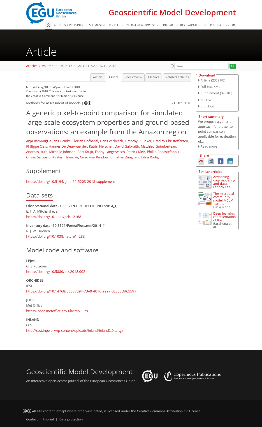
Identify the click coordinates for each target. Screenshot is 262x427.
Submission (97, 25)
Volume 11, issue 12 (57, 66)
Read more (209, 146)
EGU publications (216, 25)
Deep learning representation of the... (224, 216)
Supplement (210, 93)
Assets (113, 77)
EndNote (207, 106)
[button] (172, 66)
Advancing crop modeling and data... (224, 180)
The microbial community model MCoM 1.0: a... (223, 198)
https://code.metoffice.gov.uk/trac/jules (57, 311)
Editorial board (173, 25)
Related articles (177, 77)
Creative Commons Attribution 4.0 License (168, 411)
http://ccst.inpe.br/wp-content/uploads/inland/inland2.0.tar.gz (74, 330)
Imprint (48, 419)
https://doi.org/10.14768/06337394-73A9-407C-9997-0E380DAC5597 (81, 291)
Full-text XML (210, 86)
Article (98, 77)
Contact (32, 419)
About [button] (193, 25)
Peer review (133, 77)
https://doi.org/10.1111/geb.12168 (53, 216)
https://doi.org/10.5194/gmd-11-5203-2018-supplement (70, 181)
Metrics (153, 77)
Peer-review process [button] (141, 25)
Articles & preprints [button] (69, 25)
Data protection (71, 419)
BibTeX (206, 99)
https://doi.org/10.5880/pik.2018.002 (55, 271)
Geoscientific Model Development (172, 12)
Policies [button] (115, 25)
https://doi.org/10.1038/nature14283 (55, 236)
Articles (31, 66)
